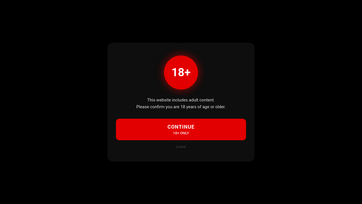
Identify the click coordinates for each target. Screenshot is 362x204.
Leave (181, 146)
